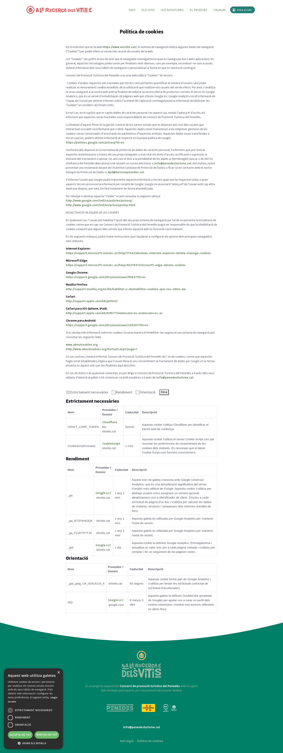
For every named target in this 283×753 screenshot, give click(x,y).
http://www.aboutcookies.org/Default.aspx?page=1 (101, 349)
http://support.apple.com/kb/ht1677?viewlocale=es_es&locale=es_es (114, 313)
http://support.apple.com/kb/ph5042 (92, 301)
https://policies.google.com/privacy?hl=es (95, 142)
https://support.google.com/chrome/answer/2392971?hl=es (107, 325)
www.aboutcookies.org (82, 344)
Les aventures (172, 10)
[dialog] (33, 708)
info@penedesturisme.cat (172, 163)
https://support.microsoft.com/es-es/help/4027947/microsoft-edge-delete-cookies (126, 265)
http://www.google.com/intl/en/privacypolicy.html (100, 205)
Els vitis (148, 10)
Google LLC (103, 493)
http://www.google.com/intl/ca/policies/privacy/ (99, 200)
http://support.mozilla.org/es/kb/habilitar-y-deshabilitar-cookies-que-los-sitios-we (126, 289)
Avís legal (126, 741)
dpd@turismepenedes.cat (126, 172)
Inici (132, 10)
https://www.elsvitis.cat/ (120, 47)
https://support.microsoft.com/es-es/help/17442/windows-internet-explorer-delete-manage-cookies (138, 253)
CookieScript (111, 443)
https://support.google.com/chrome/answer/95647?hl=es (106, 277)
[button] (33, 743)
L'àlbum (219, 10)
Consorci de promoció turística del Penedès (150, 686)
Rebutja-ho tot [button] (46, 734)
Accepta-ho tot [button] (20, 734)
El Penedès (198, 10)
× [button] (58, 672)
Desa (164, 392)
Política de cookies (150, 741)
